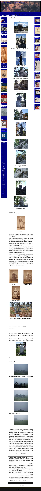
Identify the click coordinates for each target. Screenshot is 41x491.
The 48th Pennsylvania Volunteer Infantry (14, 3)
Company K (3, 15)
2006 (2, 196)
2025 (2, 144)
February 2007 (3, 193)
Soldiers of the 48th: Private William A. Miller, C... (3, 176)
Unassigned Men (7, 15)
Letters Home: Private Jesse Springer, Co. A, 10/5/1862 (18, 457)
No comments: (19, 480)
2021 (2, 147)
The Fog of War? (3, 178)
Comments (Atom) (22, 485)
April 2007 (3, 190)
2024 (2, 145)
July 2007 (3, 187)
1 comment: (19, 453)
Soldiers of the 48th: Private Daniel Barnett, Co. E (17, 213)
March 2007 (3, 191)
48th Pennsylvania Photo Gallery (14, 15)
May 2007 (3, 189)
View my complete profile (3, 22)
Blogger (24, 489)
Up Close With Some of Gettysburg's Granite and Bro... (3, 168)
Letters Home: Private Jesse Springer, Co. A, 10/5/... (3, 182)
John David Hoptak (4, 21)
